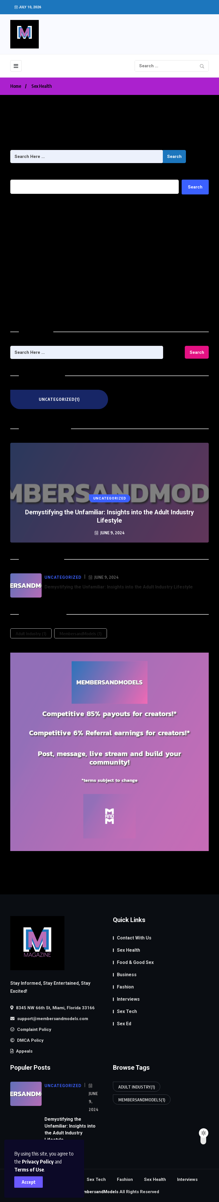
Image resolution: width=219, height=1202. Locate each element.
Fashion (125, 987)
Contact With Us (134, 938)
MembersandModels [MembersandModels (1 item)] (81, 633)
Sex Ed (124, 1023)
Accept (29, 1182)
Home (15, 86)
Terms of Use (29, 1169)
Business (127, 974)
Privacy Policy (38, 1161)
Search (174, 156)
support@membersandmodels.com (49, 1018)
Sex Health (41, 86)
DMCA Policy (27, 1040)
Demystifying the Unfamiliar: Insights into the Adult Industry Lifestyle (79, 220)
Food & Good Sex (135, 962)
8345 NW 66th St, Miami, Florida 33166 (52, 1007)
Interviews (128, 999)
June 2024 (21, 280)
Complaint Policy (30, 1029)
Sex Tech (127, 1011)
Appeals (21, 1051)
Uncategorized (25, 311)
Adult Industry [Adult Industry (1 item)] (31, 633)
